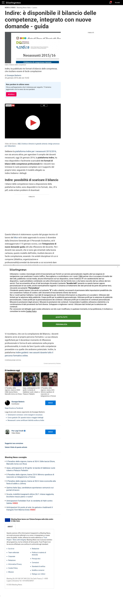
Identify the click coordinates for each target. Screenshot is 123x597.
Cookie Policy (31, 311)
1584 (80, 276)
